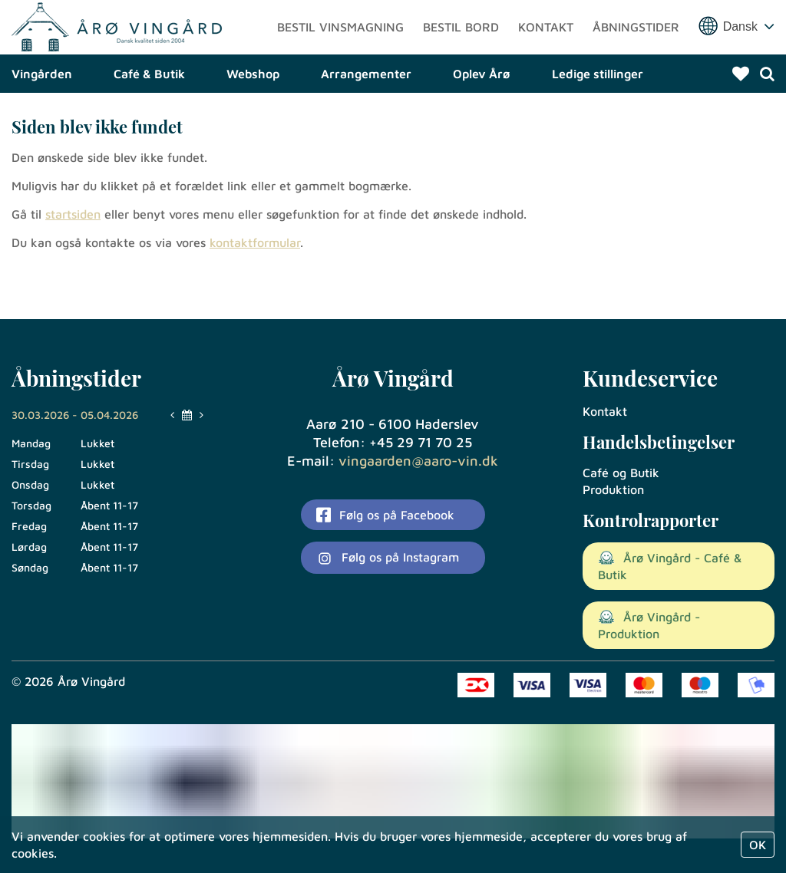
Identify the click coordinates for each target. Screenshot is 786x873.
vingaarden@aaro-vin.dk (418, 461)
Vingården (42, 119)
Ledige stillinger (597, 119)
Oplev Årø (481, 119)
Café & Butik (149, 119)
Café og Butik (621, 472)
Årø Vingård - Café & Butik (670, 566)
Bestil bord (461, 50)
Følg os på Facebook (385, 514)
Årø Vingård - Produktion (649, 625)
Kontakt (545, 50)
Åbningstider (636, 50)
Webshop (252, 119)
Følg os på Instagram (387, 558)
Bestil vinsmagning (340, 50)
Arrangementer (366, 119)
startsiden (73, 259)
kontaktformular (255, 288)
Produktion (613, 489)
